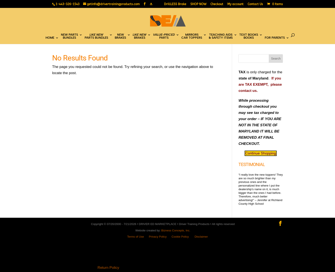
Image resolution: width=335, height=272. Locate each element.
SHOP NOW (198, 4)
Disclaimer (201, 236)
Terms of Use (135, 236)
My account (235, 4)
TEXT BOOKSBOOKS (248, 36)
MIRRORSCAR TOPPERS (191, 36)
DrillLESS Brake (175, 4)
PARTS (164, 36)
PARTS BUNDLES (96, 36)
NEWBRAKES (120, 36)
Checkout (216, 4)
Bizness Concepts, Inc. (175, 230)
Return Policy (108, 268)
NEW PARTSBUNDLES (69, 36)
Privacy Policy (158, 236)
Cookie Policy (180, 236)
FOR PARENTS (275, 38)
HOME (50, 38)
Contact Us (255, 4)
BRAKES (139, 36)
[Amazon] (151, 4)
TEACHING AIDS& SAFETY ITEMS (221, 36)
